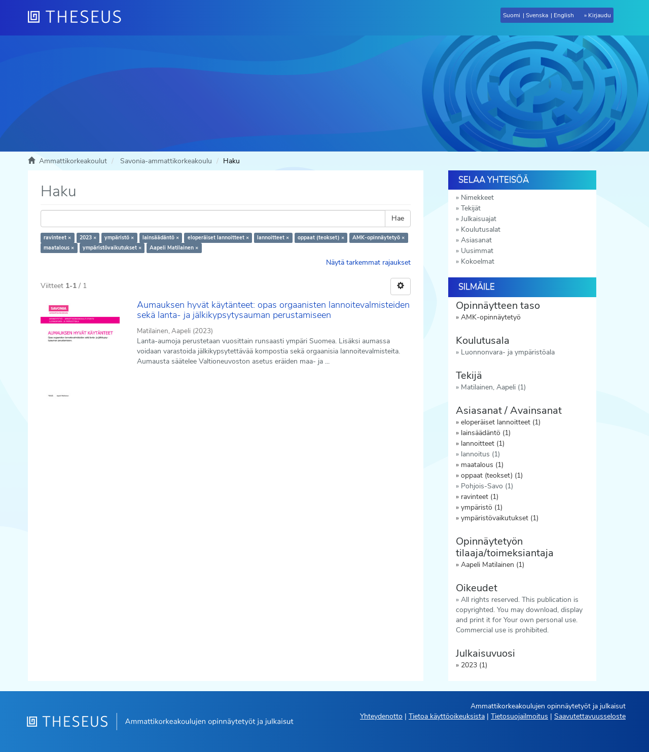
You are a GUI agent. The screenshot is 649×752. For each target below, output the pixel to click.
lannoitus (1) (480, 454)
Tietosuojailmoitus (519, 716)
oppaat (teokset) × (321, 237)
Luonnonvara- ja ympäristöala (508, 352)
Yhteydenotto (381, 716)
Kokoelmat (477, 261)
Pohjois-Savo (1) (487, 486)
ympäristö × (119, 237)
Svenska (537, 15)
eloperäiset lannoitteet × (218, 237)
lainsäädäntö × (160, 237)
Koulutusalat (480, 229)
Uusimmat (477, 251)
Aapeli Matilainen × (174, 248)
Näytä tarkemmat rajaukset (368, 262)
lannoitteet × (273, 237)
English (564, 15)
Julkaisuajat (478, 219)
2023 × (88, 237)
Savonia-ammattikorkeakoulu (166, 161)
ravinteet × (57, 237)
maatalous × (59, 248)
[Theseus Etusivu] (78, 17)
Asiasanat (476, 240)
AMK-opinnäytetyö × (378, 237)
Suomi (511, 15)
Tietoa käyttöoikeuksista (447, 716)
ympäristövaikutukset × (112, 248)
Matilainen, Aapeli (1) (493, 387)
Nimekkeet (477, 197)
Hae (397, 218)
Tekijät (471, 208)
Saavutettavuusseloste (590, 716)
